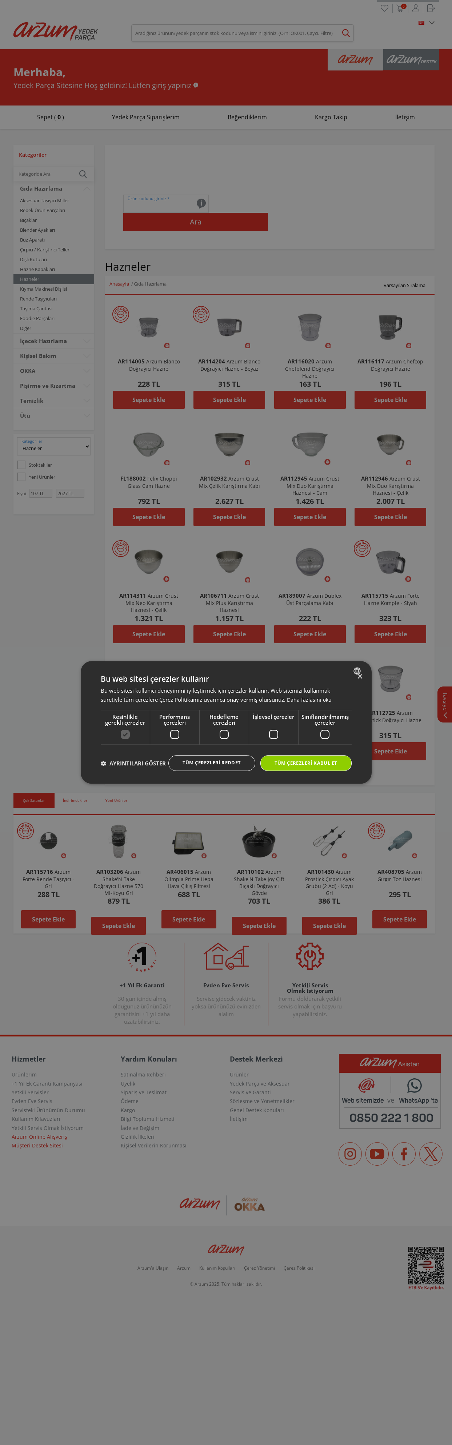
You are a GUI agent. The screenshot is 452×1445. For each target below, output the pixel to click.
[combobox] (358, 663)
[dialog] (226, 722)
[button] (133, 776)
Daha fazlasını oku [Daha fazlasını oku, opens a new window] (310, 692)
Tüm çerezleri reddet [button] (204, 755)
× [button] (360, 669)
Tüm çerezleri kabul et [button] (303, 756)
